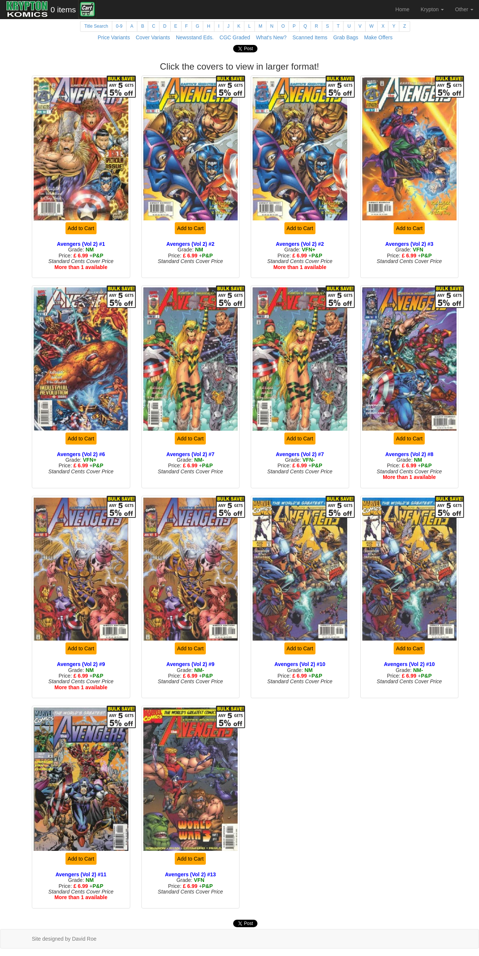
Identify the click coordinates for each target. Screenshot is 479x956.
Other (464, 9)
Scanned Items (309, 37)
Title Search (96, 26)
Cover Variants (153, 37)
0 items (63, 9)
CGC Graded (235, 37)
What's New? (271, 37)
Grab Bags (345, 37)
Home (402, 9)
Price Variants (114, 37)
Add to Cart (81, 228)
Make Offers (378, 37)
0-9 (119, 26)
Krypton (432, 9)
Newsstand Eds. (195, 37)
